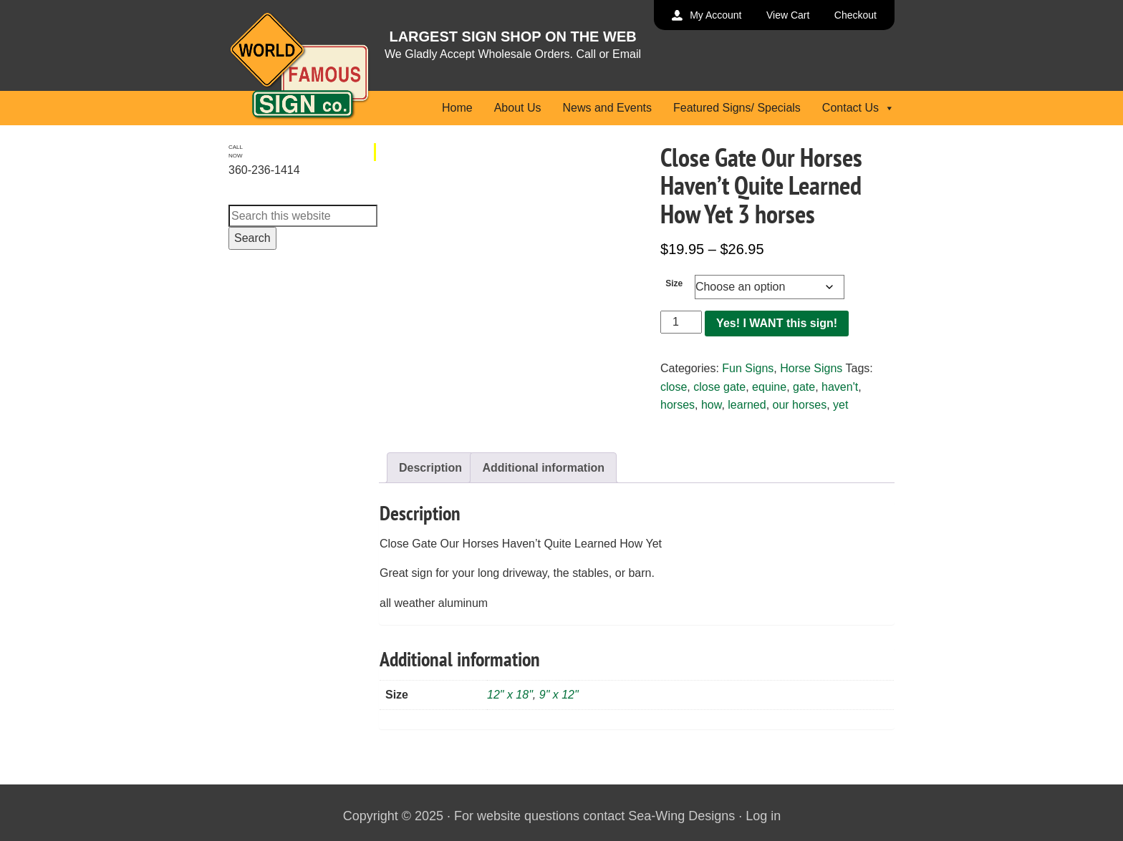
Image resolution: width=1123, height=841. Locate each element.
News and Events (607, 108)
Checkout (855, 15)
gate (804, 387)
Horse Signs (811, 368)
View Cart (787, 15)
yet (840, 405)
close (673, 387)
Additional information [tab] (543, 468)
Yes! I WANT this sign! (776, 323)
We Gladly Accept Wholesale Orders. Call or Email (513, 54)
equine (769, 387)
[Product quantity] (681, 322)
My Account (715, 15)
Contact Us (858, 108)
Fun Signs (747, 368)
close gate (719, 387)
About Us (517, 108)
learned (747, 405)
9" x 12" (559, 695)
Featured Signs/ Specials (737, 108)
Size (674, 283)
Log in (763, 816)
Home (457, 108)
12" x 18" (510, 695)
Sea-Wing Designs (681, 816)
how (711, 405)
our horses (800, 405)
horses (677, 405)
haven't (839, 387)
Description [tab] (430, 468)
